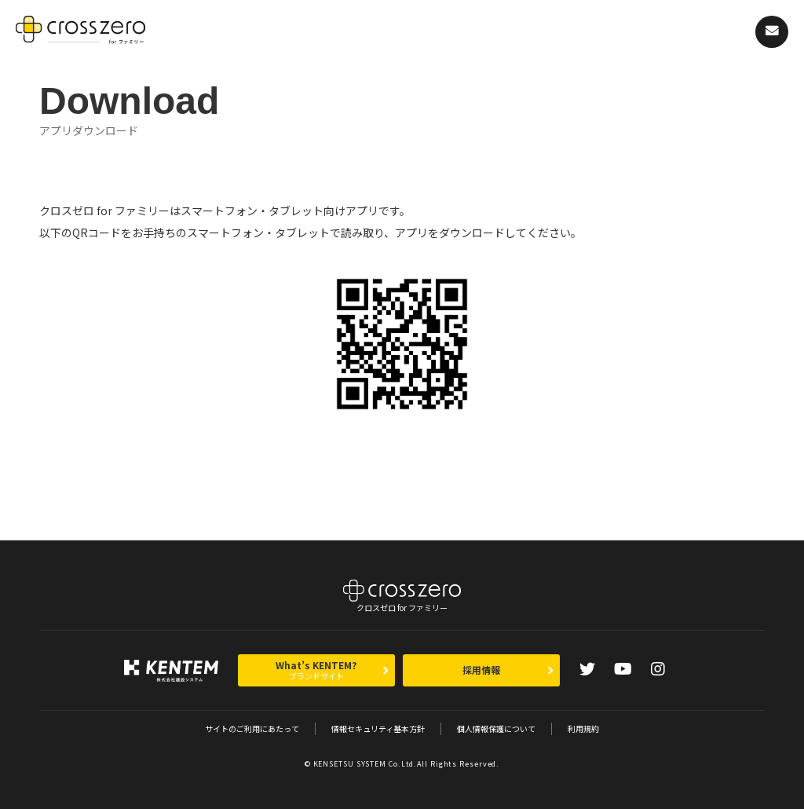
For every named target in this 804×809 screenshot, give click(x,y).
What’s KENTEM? (316, 670)
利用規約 (583, 728)
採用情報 (481, 669)
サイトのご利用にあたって (252, 728)
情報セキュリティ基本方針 (378, 728)
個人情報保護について (496, 728)
